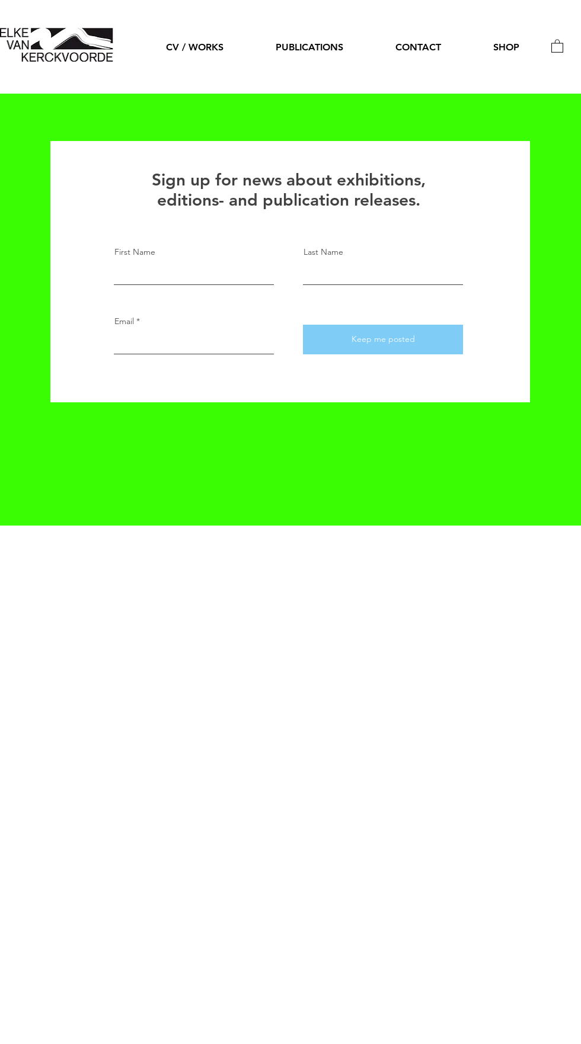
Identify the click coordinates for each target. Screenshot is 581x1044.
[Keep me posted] (383, 339)
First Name (134, 252)
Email (124, 321)
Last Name (323, 252)
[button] (557, 46)
